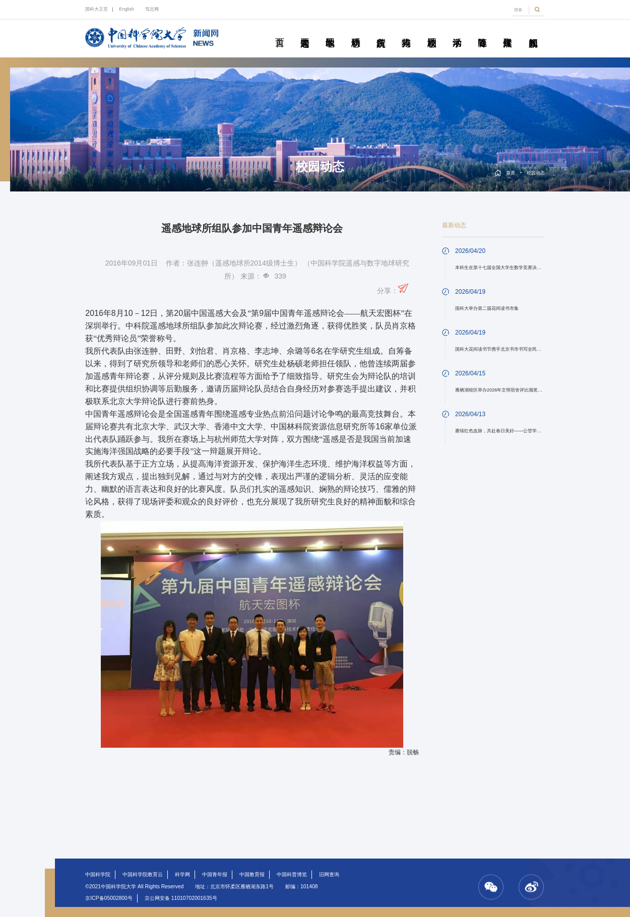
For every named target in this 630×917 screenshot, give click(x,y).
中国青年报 (214, 874)
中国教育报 (252, 874)
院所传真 (381, 31)
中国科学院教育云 (142, 874)
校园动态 (432, 31)
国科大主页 (96, 9)
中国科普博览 (292, 874)
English (126, 9)
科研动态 (355, 31)
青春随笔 (482, 31)
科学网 (182, 874)
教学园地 (330, 31)
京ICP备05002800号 (109, 898)
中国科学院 (97, 874)
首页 (279, 31)
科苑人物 (406, 31)
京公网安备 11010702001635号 (181, 898)
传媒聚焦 (507, 31)
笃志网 (152, 9)
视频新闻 (533, 31)
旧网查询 (329, 874)
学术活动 (457, 31)
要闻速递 (305, 31)
